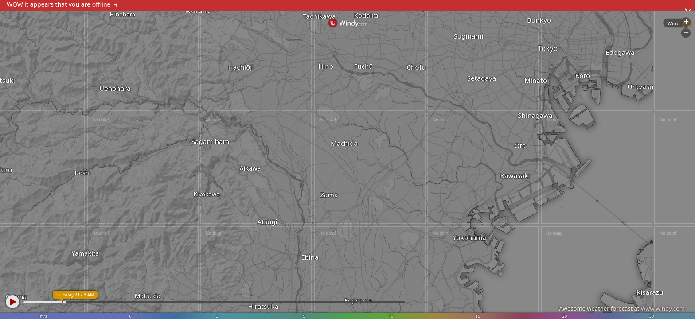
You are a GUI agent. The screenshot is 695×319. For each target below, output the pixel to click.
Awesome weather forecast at (622, 308)
